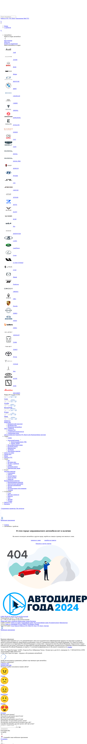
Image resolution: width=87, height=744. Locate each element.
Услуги (3, 624)
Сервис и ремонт (6, 622)
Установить (4, 739)
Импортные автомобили (15, 427)
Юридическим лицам (14, 468)
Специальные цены (13, 433)
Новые (6, 26)
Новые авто (7, 422)
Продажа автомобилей (14, 485)
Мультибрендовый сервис (15, 445)
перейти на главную (50, 540)
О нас (9, 493)
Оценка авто (7, 454)
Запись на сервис (9, 452)
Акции (28, 621)
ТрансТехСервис (5, 626)
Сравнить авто (5, 663)
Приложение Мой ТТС (22, 18)
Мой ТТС (31, 626)
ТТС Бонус (12, 18)
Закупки (10, 499)
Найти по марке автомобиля (12, 36)
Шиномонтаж (12, 448)
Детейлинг (11, 449)
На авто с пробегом (13, 463)
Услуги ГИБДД (12, 476)
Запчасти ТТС (8, 457)
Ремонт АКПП (15, 443)
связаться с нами (36, 540)
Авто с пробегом (9, 428)
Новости (10, 496)
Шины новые (22, 621)
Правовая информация (7, 639)
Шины (6, 456)
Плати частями (12, 477)
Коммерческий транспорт (15, 424)
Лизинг (10, 487)
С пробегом (7, 27)
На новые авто (12, 462)
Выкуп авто (27, 434)
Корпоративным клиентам (12, 480)
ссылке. (70, 647)
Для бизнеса (31, 624)
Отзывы (10, 501)
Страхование (11, 473)
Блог (9, 498)
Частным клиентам (9, 471)
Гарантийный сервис (27, 622)
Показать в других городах (43, 543)
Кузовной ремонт (13, 446)
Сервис (10, 438)
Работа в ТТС (5, 18)
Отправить (4, 729)
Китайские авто (12, 425)
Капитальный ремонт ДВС (19, 442)
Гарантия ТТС (19, 434)
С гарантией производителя (16, 431)
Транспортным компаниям (15, 484)
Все (9, 460)
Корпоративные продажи (38, 434)
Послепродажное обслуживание (17, 488)
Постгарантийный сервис (41, 622)
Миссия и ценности (13, 494)
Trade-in (10, 474)
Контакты (7, 504)
